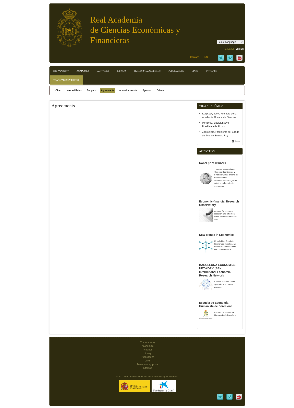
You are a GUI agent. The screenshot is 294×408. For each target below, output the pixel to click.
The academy (147, 342)
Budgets (91, 90)
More (237, 141)
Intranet (211, 71)
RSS (207, 57)
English (240, 48)
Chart (58, 90)
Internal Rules (74, 90)
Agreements (107, 90)
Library (122, 71)
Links (195, 71)
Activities (103, 71)
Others (160, 90)
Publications (176, 71)
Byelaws (147, 90)
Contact (194, 57)
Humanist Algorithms (147, 71)
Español (229, 48)
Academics (83, 71)
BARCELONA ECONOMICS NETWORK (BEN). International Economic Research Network (217, 270)
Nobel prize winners (212, 163)
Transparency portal (67, 80)
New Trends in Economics (217, 234)
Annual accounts (128, 90)
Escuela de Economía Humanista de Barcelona (215, 304)
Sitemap (147, 368)
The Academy (61, 71)
